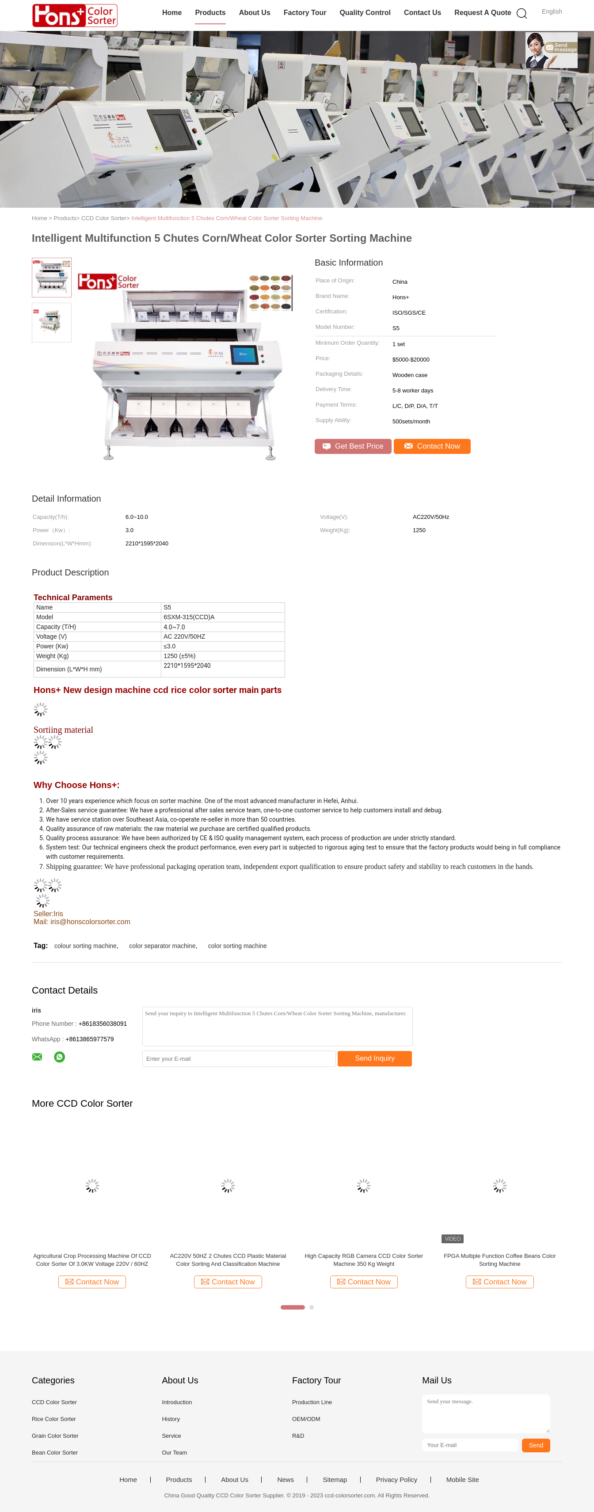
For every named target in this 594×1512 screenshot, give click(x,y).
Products (210, 12)
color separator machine (162, 945)
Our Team (174, 1452)
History (170, 1419)
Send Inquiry (375, 1058)
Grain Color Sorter (55, 1435)
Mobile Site (462, 1480)
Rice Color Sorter (54, 1419)
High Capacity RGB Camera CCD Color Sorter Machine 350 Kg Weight (364, 1260)
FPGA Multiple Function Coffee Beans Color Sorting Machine (500, 1260)
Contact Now (432, 446)
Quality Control (365, 12)
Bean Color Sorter (55, 1452)
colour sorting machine (85, 945)
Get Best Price (353, 446)
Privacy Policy (396, 1480)
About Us (254, 12)
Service (171, 1435)
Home (172, 12)
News (285, 1480)
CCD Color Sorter (54, 1402)
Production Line (312, 1402)
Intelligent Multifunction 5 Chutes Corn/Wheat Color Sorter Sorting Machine (226, 218)
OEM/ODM (306, 1419)
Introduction (177, 1402)
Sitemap (335, 1480)
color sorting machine (237, 945)
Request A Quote (482, 12)
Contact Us (422, 12)
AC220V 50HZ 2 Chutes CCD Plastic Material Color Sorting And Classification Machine (228, 1260)
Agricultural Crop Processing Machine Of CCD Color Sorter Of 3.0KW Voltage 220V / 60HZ (92, 1260)
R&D (298, 1435)
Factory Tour (305, 12)
